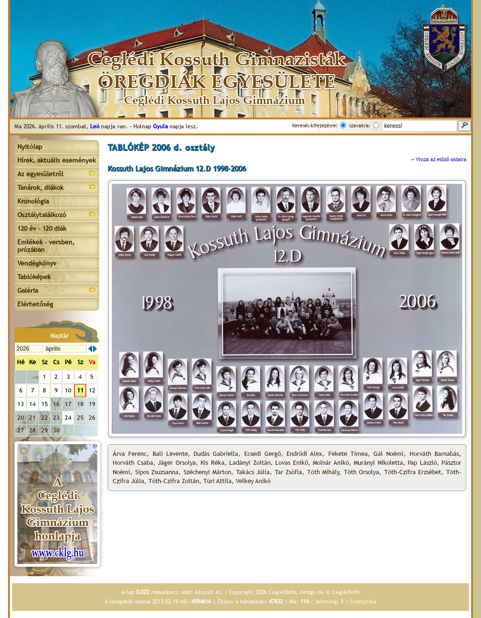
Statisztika (363, 601)
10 (68, 390)
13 (20, 403)
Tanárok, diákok (56, 186)
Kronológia (33, 201)
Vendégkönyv (36, 263)
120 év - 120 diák (41, 228)
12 (92, 390)
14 (32, 403)
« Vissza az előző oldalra (438, 159)
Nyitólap (29, 146)
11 (80, 390)
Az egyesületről (56, 173)
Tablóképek (34, 277)
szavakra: (360, 125)
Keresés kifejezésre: (315, 125)
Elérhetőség (35, 304)
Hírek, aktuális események (56, 160)
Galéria (56, 289)
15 (44, 403)
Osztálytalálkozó (56, 214)
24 (68, 417)
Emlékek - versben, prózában (46, 245)
